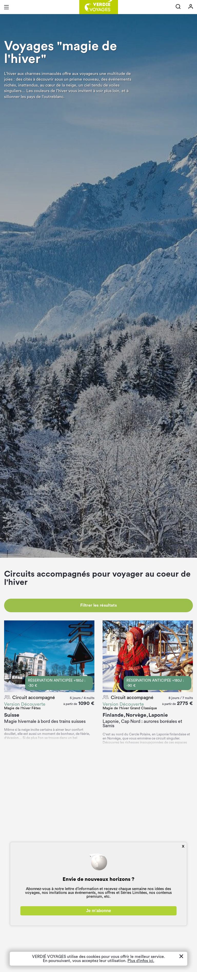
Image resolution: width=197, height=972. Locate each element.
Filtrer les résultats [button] (98, 605)
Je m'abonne (98, 910)
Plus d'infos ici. (140, 961)
